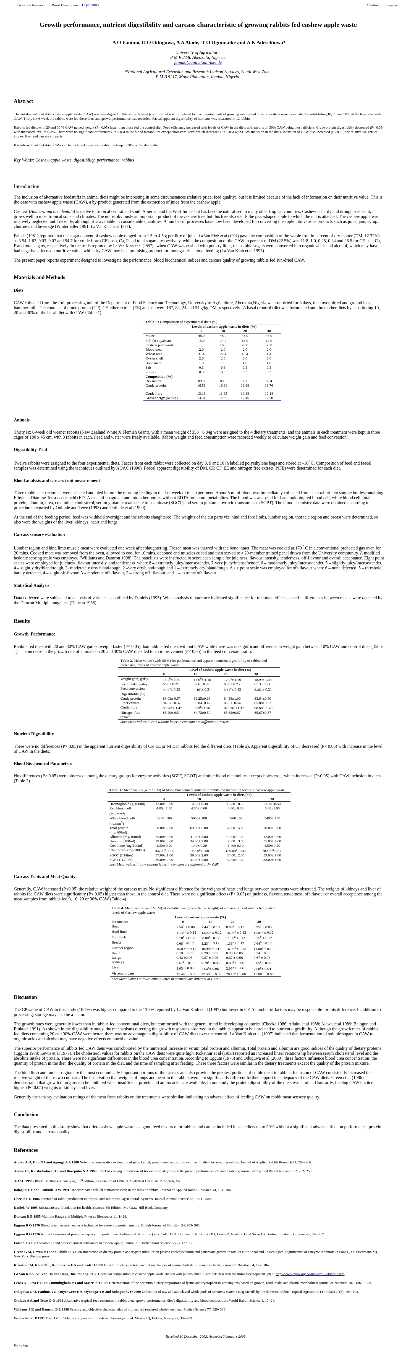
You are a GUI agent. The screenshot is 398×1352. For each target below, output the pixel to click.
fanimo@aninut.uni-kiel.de (198, 62)
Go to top (21, 1345)
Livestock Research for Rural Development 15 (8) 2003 (58, 5)
